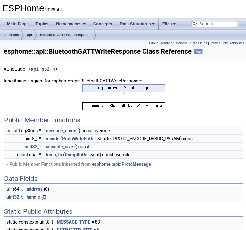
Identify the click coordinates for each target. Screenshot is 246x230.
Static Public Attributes (227, 43)
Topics (41, 23)
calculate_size (59, 146)
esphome (11, 35)
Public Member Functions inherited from (78, 164)
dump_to (53, 154)
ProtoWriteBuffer (79, 138)
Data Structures (137, 23)
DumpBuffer (77, 154)
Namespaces (71, 23)
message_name (60, 130)
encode (52, 138)
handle (33, 197)
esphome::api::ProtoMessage (121, 164)
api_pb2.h (43, 69)
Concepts (102, 23)
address (35, 189)
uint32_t (33, 146)
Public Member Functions (168, 43)
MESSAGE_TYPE (73, 222)
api (29, 35)
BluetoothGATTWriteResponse (65, 35)
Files (169, 23)
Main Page (17, 23)
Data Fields (198, 43)
